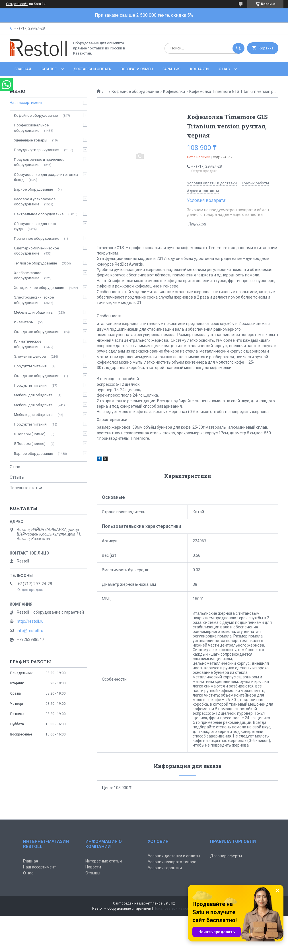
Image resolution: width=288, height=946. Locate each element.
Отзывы (17, 477)
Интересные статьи (103, 861)
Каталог (49, 69)
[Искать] (238, 48)
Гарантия (171, 69)
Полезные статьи (26, 487)
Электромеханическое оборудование (34, 300)
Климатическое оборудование (27, 344)
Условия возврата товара (172, 862)
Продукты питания (30, 366)
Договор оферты (226, 856)
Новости (93, 867)
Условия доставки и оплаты (174, 856)
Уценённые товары (30, 140)
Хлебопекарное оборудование (27, 275)
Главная (23, 69)
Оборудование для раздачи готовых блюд (46, 177)
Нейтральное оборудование (38, 214)
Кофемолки (174, 91)
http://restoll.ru (30, 621)
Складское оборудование (36, 332)
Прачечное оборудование (36, 238)
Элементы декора (30, 356)
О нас (224, 69)
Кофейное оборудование (135, 91)
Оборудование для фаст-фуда (36, 226)
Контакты (199, 69)
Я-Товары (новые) (30, 434)
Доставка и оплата (92, 69)
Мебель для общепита (33, 312)
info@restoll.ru (30, 630)
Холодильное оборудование (39, 288)
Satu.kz (169, 903)
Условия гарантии (165, 868)
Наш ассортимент (26, 102)
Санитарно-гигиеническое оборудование (36, 250)
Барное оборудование (33, 189)
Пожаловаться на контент (175, 908)
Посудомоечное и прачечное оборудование (39, 162)
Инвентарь (23, 322)
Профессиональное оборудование (31, 127)
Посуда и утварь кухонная (36, 150)
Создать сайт (17, 4)
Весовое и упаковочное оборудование (34, 201)
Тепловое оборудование (35, 263)
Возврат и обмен (137, 69)
